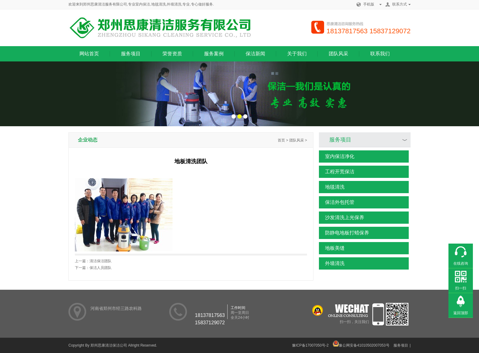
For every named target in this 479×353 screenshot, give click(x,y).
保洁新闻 (255, 53)
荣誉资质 (172, 53)
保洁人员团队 (101, 268)
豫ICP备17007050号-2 (310, 345)
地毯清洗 (332, 187)
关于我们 (297, 53)
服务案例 (214, 53)
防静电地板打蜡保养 (344, 233)
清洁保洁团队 (101, 261)
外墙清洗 (332, 263)
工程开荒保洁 (336, 172)
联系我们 (380, 53)
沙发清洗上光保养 (341, 217)
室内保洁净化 (336, 156)
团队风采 (338, 53)
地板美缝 (332, 248)
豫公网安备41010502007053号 (361, 345)
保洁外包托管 (336, 202)
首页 (281, 140)
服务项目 (131, 53)
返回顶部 (460, 313)
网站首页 (89, 53)
